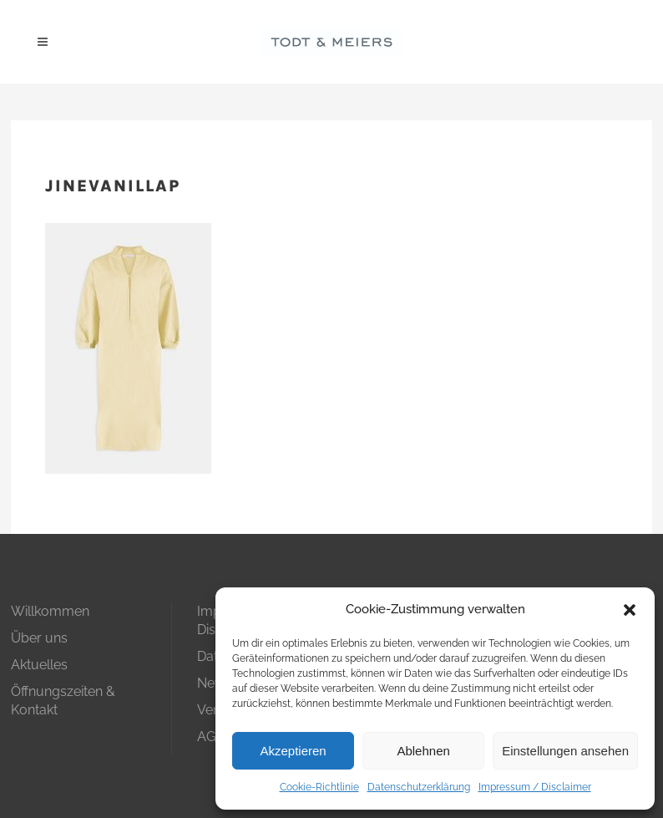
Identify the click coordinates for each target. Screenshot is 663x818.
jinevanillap (112, 186)
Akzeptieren (293, 751)
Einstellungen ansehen (565, 751)
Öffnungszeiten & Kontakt (63, 700)
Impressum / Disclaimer (534, 787)
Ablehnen (423, 751)
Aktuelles (39, 665)
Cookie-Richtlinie (319, 787)
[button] (629, 610)
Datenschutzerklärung (418, 787)
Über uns (39, 638)
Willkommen (50, 611)
